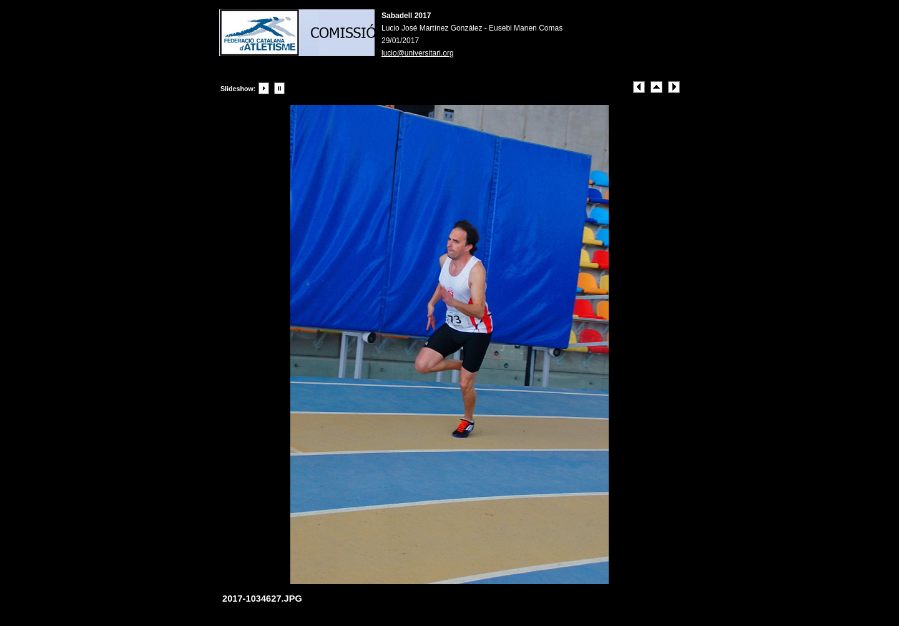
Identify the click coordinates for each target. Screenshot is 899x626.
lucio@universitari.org (417, 53)
